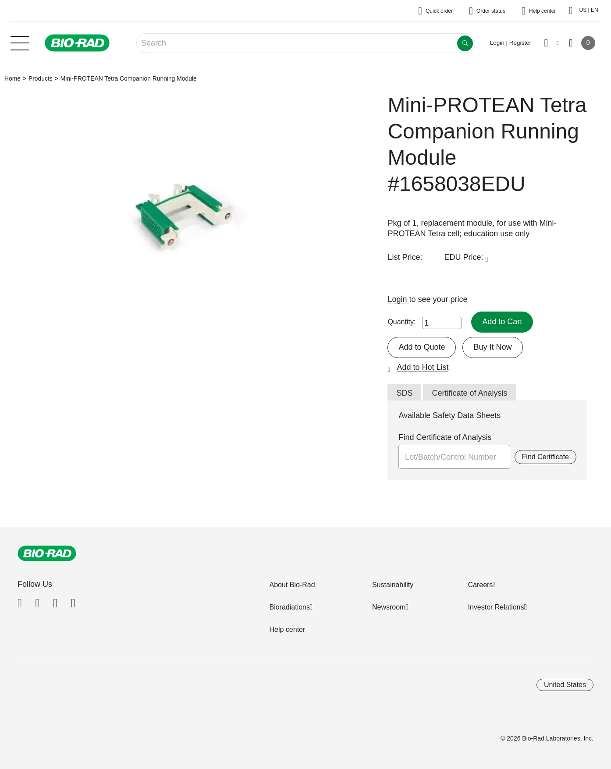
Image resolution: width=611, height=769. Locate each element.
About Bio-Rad (292, 584)
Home (12, 78)
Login (398, 299)
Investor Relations (496, 607)
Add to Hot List (422, 367)
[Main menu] (20, 42)
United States (565, 684)
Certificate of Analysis (469, 393)
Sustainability (392, 584)
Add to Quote (421, 347)
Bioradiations (289, 607)
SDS (404, 393)
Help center (287, 629)
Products (40, 78)
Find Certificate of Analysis (444, 437)
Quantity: (401, 322)
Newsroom (388, 607)
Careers (480, 584)
